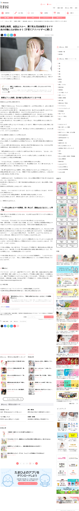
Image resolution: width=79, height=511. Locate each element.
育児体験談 (61, 111)
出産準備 (44, 13)
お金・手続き (18, 13)
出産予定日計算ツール (63, 137)
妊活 (76, 7)
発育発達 (60, 90)
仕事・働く (61, 100)
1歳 (59, 66)
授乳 (59, 76)
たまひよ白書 (61, 172)
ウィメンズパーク (23, 321)
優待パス (70, 13)
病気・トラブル (62, 84)
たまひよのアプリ (62, 164)
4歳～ (59, 74)
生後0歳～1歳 (61, 51)
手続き (60, 153)
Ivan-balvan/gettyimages (5, 72)
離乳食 (57, 13)
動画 (59, 119)
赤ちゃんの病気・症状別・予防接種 (66, 156)
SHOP (43, 4)
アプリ (19, 17)
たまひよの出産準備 (63, 169)
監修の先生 (61, 161)
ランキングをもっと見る (13, 399)
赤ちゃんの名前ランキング (64, 145)
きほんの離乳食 (62, 159)
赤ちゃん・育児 (68, 7)
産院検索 (60, 140)
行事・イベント (62, 95)
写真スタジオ (59, 17)
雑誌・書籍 (6, 17)
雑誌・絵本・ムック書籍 (64, 127)
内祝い (49, 4)
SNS (33, 17)
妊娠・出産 (60, 7)
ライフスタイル (62, 105)
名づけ (31, 13)
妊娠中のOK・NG (62, 143)
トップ (1, 21)
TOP (54, 7)
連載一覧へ (72, 403)
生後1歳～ (60, 54)
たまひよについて (62, 124)
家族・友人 (16, 321)
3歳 (59, 71)
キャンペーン (46, 17)
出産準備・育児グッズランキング (66, 148)
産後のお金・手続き (63, 103)
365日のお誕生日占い (63, 135)
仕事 (11, 321)
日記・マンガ (61, 113)
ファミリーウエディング (64, 108)
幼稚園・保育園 (17, 21)
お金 (59, 151)
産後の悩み (61, 87)
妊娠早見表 (5, 13)
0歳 (59, 63)
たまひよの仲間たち (63, 166)
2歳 (59, 68)
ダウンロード (27, 483)
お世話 (60, 82)
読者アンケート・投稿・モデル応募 (66, 132)
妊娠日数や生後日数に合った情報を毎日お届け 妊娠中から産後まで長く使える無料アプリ (28, 479)
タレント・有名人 (62, 116)
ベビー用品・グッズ (63, 92)
